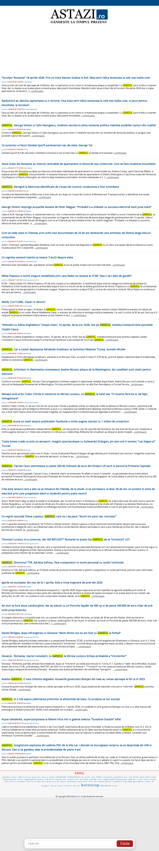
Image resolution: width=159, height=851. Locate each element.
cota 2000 (96, 777)
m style (86, 777)
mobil (113, 779)
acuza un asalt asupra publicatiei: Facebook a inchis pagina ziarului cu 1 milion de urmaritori (65, 421)
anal (153, 777)
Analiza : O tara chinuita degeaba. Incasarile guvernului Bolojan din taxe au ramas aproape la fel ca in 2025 (73, 679)
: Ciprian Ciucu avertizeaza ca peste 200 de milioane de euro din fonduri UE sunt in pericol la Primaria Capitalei (76, 466)
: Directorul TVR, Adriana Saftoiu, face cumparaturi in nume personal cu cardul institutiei (63, 562)
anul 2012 (145, 777)
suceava (105, 785)
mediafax (72, 782)
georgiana (122, 779)
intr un (79, 779)
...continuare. (37, 91)
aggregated (31, 779)
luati (146, 779)
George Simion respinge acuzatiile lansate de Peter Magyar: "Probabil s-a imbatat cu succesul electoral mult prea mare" (76, 207)
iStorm (78, 796)
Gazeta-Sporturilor (31, 280)
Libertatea (28, 82)
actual (38, 782)
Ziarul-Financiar (30, 241)
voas (43, 777)
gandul (6, 777)
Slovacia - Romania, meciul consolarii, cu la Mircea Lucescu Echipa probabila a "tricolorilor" (64, 656)
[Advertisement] (79, 47)
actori (20, 779)
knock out (61, 779)
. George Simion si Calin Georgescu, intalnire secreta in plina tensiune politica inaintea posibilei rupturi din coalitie (79, 125)
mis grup (47, 782)
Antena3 (27, 450)
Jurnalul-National (30, 109)
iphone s (133, 779)
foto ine (92, 782)
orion (114, 786)
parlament (138, 782)
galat (108, 782)
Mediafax (27, 129)
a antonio (117, 782)
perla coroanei (18, 782)
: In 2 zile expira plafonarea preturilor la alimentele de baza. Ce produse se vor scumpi (61, 699)
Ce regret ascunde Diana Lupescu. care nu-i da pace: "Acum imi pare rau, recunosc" (59, 516)
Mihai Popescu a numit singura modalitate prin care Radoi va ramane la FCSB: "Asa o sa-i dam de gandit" (67, 276)
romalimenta (9, 779)
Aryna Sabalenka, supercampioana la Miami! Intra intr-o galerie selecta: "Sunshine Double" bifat (61, 719)
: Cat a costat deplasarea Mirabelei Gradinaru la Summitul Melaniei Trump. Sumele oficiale (63, 349)
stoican (27, 777)
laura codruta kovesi (69, 786)
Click (25, 149)
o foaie (51, 777)
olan (85, 779)
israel (70, 779)
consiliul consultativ (68, 777)
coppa (105, 779)
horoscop (90, 785)
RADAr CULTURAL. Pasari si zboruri (23, 302)
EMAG (79, 773)
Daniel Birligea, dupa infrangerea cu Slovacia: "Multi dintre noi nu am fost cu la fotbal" (61, 633)
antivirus (83, 782)
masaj (54, 786)
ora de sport (59, 782)
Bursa (26, 191)
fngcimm (127, 782)
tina (140, 779)
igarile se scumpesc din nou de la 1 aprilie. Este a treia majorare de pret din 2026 (52, 582)
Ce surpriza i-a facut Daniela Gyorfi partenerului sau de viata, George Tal (47, 145)
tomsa (101, 782)
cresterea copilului (112, 777)
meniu (40, 779)
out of (30, 782)
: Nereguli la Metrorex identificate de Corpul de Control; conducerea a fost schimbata (60, 187)
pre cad (128, 777)
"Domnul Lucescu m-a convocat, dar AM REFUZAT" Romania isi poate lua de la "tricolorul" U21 (66, 539)
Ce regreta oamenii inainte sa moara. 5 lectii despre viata (37, 257)
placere (36, 777)
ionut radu (17, 777)
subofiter (50, 779)
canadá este (95, 779)
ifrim (136, 777)
